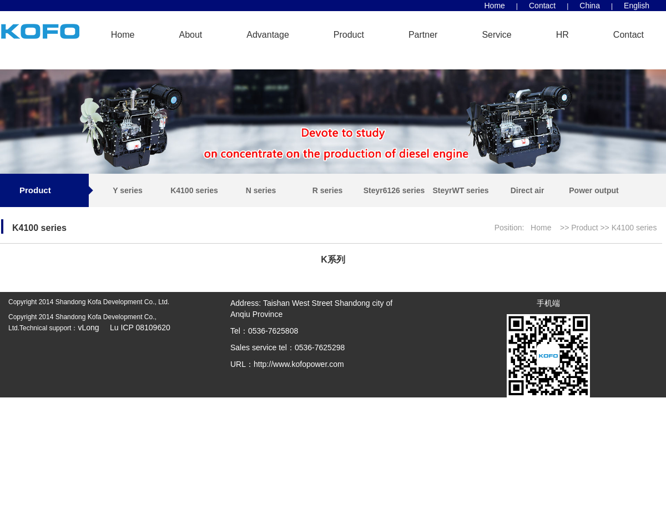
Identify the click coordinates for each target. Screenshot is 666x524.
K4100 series (194, 190)
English (636, 5)
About (190, 34)
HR (562, 34)
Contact (542, 5)
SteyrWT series (460, 190)
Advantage (267, 34)
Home (495, 5)
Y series (127, 190)
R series (327, 190)
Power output (593, 190)
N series (261, 190)
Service (496, 34)
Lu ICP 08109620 (135, 327)
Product (349, 34)
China (589, 5)
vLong (89, 327)
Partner (422, 34)
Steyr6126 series (394, 190)
